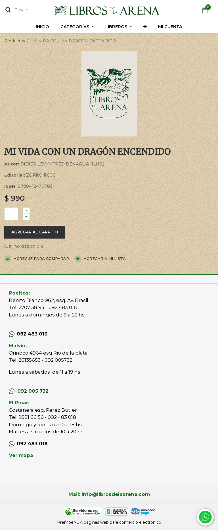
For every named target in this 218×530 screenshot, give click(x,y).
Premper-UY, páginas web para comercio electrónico (109, 522)
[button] (145, 26)
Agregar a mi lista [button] (100, 258)
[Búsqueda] (8, 9)
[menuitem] (42, 26)
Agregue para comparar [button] (36, 258)
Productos (14, 41)
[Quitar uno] (26, 217)
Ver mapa (21, 455)
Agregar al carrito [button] (34, 232)
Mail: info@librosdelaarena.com (109, 494)
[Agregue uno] (26, 211)
